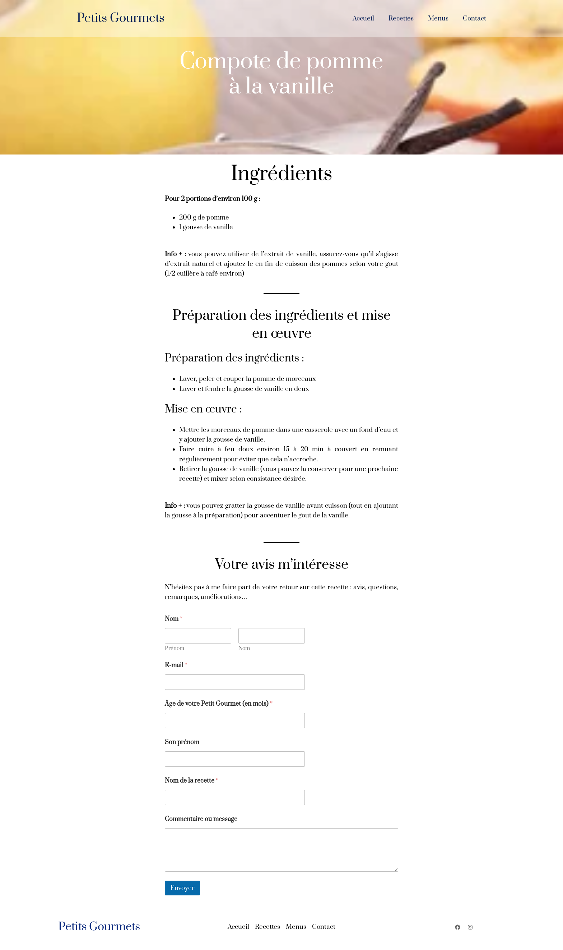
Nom (244, 648)
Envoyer (182, 888)
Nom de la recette (191, 781)
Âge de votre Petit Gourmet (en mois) (219, 704)
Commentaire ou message (201, 819)
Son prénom (182, 742)
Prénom (174, 648)
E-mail (176, 665)
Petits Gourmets (120, 18)
